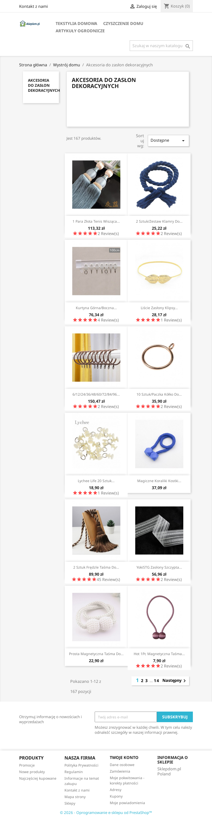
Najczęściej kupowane (37, 778)
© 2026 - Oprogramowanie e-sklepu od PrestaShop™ (106, 812)
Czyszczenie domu (123, 23)
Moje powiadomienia (127, 802)
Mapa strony (75, 796)
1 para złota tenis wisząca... (96, 221)
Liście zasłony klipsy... (159, 307)
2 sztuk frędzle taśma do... (96, 567)
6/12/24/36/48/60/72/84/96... (96, 394)
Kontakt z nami (33, 6)
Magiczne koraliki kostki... (159, 480)
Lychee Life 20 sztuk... (96, 480)
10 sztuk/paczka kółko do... (159, 394)
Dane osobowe (122, 764)
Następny (175, 681)
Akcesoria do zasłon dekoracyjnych (44, 85)
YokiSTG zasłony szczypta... (159, 567)
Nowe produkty (32, 771)
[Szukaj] (161, 45)
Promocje (27, 765)
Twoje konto (124, 757)
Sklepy (69, 803)
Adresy (115, 789)
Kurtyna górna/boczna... (96, 307)
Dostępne (168, 140)
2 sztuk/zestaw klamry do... (159, 221)
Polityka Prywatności (81, 765)
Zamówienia (120, 771)
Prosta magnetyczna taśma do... (96, 653)
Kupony (116, 796)
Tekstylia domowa (76, 23)
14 (156, 680)
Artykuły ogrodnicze (80, 31)
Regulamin (73, 771)
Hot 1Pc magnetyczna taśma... (159, 653)
